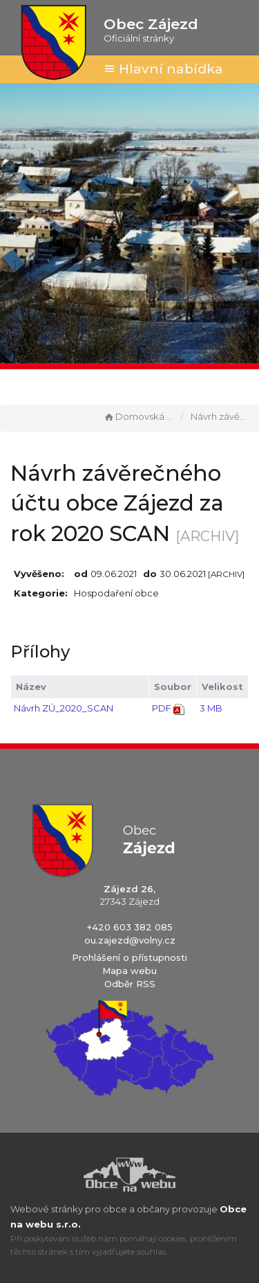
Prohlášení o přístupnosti (129, 957)
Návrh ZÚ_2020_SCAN (63, 708)
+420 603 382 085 (130, 926)
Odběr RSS (129, 983)
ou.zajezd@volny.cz (129, 940)
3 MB (211, 708)
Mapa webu (129, 970)
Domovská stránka (139, 416)
